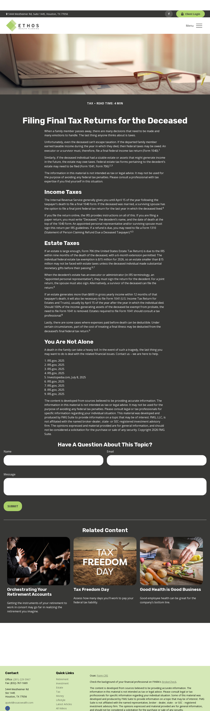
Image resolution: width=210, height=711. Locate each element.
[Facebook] (169, 3)
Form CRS (102, 665)
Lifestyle (60, 689)
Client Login (190, 3)
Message (9, 464)
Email (110, 441)
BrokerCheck (169, 671)
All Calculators (64, 702)
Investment (62, 673)
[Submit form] (13, 496)
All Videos (61, 698)
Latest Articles (64, 693)
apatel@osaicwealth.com (19, 692)
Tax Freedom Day (91, 579)
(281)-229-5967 (21, 669)
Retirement (62, 668)
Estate (59, 677)
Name (7, 441)
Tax (58, 681)
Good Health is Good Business (170, 579)
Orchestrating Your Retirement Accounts (29, 581)
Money (60, 685)
